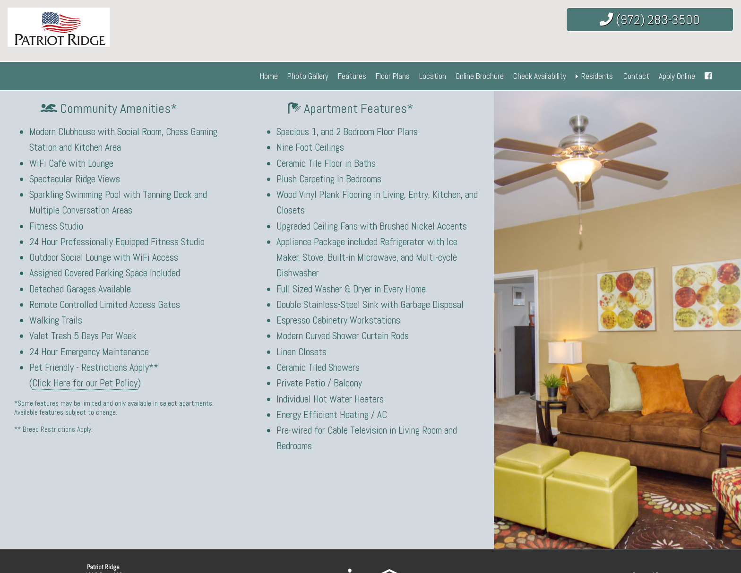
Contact (636, 76)
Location (432, 76)
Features (352, 76)
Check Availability (539, 76)
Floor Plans (393, 76)
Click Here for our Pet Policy (85, 383)
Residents (597, 76)
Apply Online (677, 76)
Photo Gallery (307, 76)
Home (269, 76)
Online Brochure (480, 76)
